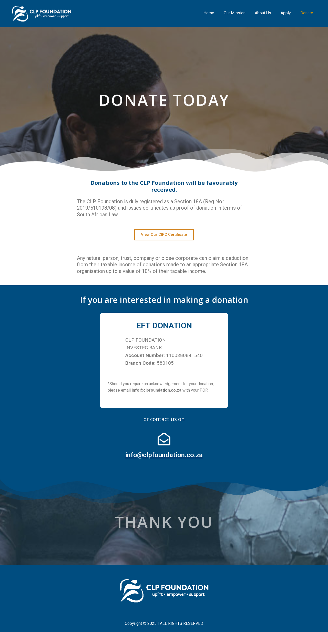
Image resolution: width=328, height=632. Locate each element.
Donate (307, 13)
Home (214, 13)
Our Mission (239, 13)
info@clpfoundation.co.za (164, 455)
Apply (287, 13)
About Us (266, 13)
